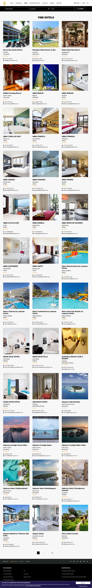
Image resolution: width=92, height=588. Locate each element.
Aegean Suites (38, 533)
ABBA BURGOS (67, 93)
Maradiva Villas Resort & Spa (43, 50)
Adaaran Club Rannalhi (71, 402)
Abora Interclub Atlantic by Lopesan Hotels (72, 312)
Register (52, 3)
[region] (46, 584)
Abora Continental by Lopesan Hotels (44, 312)
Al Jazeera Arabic (7, 570)
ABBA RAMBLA (38, 223)
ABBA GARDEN (9, 179)
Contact (28, 561)
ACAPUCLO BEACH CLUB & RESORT (72, 357)
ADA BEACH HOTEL (40, 402)
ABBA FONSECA (38, 136)
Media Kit (59, 3)
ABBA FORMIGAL (68, 136)
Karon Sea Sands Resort (13, 50)
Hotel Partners (14, 561)
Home (11, 3)
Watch (77, 3)
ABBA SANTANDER (10, 266)
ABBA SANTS (37, 266)
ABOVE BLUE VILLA (40, 356)
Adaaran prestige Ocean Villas (15, 445)
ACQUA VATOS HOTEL (11, 402)
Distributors (19, 3)
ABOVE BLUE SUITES (11, 356)
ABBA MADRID (67, 179)
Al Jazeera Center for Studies (68, 570)
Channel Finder (27, 576)
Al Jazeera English (7, 573)
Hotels (25, 3)
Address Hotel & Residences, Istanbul (73, 489)
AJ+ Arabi (26, 573)
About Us (5, 561)
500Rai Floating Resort (12, 93)
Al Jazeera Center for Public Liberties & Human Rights (74, 576)
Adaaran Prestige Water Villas (74, 445)
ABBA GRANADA (38, 179)
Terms (21, 561)
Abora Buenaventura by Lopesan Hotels (75, 267)
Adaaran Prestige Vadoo (42, 445)
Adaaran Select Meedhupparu (44, 488)
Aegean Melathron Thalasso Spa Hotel (16, 534)
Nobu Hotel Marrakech (71, 50)
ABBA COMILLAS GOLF (12, 136)
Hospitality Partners (35, 3)
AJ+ (25, 570)
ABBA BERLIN (37, 93)
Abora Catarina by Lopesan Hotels (14, 312)
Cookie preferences (83, 586)
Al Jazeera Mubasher (8, 576)
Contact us (45, 3)
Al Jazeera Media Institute (67, 573)
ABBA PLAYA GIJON (11, 223)
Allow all (83, 582)
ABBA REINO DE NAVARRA (72, 223)
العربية (83, 3)
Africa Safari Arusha (70, 533)
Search (80, 8)
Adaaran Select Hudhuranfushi (15, 488)
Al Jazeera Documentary (8, 579)
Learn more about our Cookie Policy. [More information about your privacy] (33, 585)
